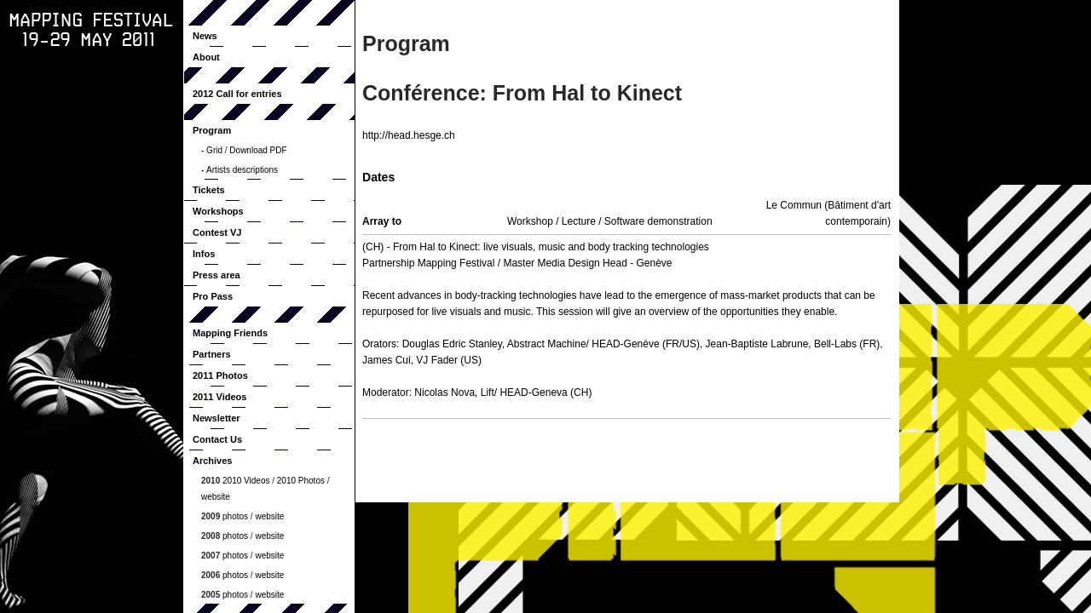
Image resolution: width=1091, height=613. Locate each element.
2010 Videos (245, 480)
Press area (216, 275)
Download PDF (257, 150)
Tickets (209, 190)
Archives (212, 460)
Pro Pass (213, 296)
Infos (204, 254)
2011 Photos (220, 375)
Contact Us (217, 439)
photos (235, 516)
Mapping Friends (230, 333)
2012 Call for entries (237, 94)
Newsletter (216, 418)
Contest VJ (217, 232)
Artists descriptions (242, 170)
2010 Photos (301, 480)
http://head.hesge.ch (408, 135)
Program (212, 130)
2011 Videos (219, 397)
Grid (214, 150)
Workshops (218, 211)
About (206, 57)
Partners (212, 354)
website (215, 496)
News (205, 36)
